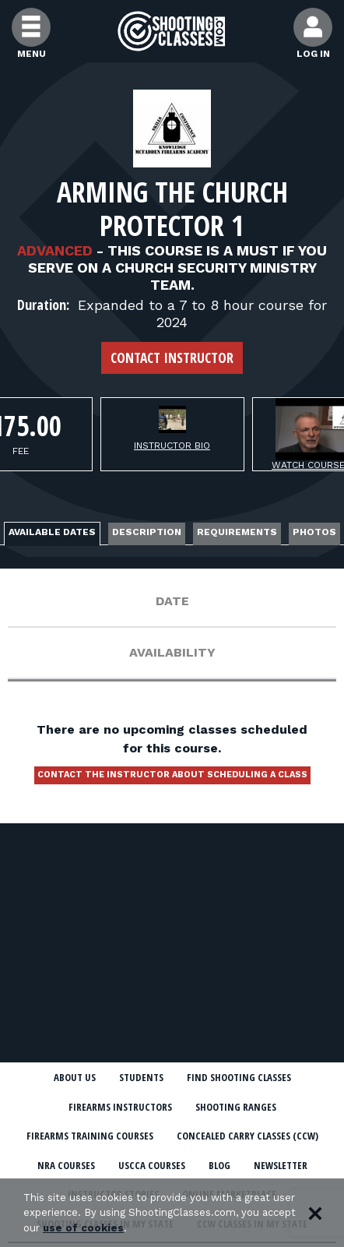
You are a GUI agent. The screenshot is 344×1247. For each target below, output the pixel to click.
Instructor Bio (172, 445)
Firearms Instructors (120, 1107)
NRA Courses (66, 1165)
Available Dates (52, 532)
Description (146, 532)
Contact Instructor (172, 357)
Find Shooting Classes (239, 1077)
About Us (75, 1077)
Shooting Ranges (235, 1107)
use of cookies (83, 1228)
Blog (219, 1165)
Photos (314, 532)
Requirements (237, 532)
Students (141, 1077)
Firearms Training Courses (89, 1136)
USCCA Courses (151, 1165)
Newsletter (280, 1165)
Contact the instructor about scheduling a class (172, 775)
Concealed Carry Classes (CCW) (247, 1136)
